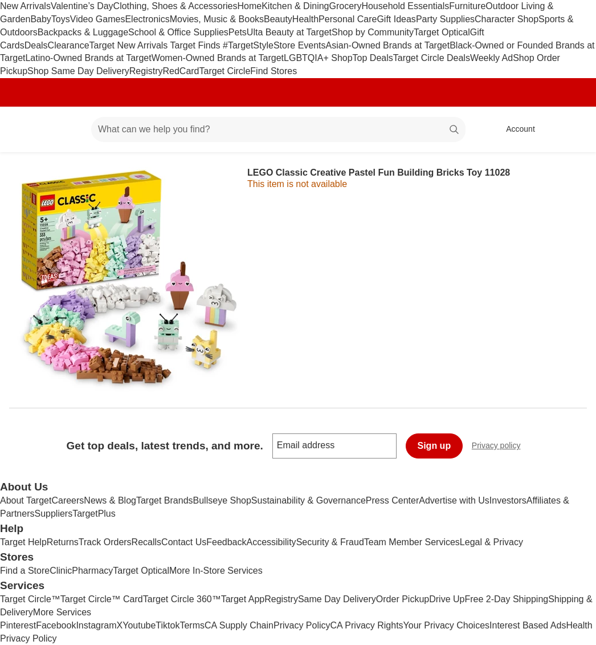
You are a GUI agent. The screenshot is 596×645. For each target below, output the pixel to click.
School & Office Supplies (178, 32)
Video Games (97, 19)
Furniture (467, 6)
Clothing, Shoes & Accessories (175, 6)
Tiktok (167, 625)
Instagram (96, 625)
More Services (62, 612)
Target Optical (442, 32)
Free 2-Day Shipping (506, 599)
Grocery (345, 6)
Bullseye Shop (222, 500)
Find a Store (25, 570)
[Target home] (25, 129)
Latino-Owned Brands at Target (88, 58)
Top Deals (373, 58)
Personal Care (348, 19)
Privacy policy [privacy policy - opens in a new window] (501, 447)
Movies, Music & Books (217, 19)
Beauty (278, 19)
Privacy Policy (301, 625)
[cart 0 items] (572, 129)
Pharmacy (92, 570)
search (455, 130)
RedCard (180, 71)
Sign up (434, 446)
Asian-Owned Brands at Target (388, 45)
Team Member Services (412, 542)
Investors (507, 500)
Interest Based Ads (527, 625)
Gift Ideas (396, 19)
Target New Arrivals (129, 45)
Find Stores (273, 71)
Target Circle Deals (431, 58)
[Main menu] (64, 129)
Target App (243, 599)
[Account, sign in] (514, 129)
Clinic (61, 570)
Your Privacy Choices (446, 625)
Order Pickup (402, 599)
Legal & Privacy (491, 542)
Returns (63, 542)
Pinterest (18, 625)
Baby (40, 19)
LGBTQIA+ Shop (318, 58)
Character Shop (506, 19)
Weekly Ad (491, 58)
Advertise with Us (454, 500)
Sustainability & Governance (308, 500)
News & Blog (110, 500)
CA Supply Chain (239, 625)
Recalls (146, 542)
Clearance (68, 45)
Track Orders (105, 542)
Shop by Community (373, 32)
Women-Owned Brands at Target (218, 58)
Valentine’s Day (82, 6)
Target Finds (196, 45)
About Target (25, 500)
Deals (36, 45)
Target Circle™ (30, 599)
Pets (237, 32)
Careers (67, 500)
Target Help (23, 542)
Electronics (147, 19)
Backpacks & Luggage (83, 32)
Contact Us (183, 542)
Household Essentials (405, 6)
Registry (146, 71)
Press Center (392, 500)
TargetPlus (94, 513)
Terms (192, 625)
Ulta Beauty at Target (289, 32)
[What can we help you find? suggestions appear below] (278, 129)
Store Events (299, 45)
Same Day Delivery (337, 599)
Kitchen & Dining (295, 6)
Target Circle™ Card (101, 599)
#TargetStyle (248, 45)
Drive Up (446, 599)
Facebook (56, 625)
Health (305, 19)
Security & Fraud (330, 542)
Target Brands (164, 500)
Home (250, 6)
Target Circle (225, 71)
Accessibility (271, 542)
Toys (60, 19)
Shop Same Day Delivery (78, 71)
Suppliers (53, 513)
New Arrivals (25, 6)
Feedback (226, 542)
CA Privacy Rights (366, 625)
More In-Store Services (216, 570)
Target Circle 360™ (182, 599)
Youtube (139, 625)
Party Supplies (445, 19)
